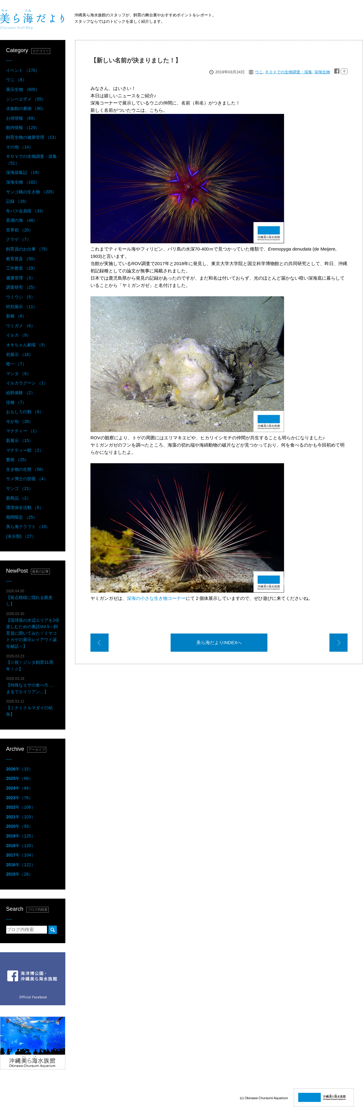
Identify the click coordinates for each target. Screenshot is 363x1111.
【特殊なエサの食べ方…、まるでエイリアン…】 (31, 685)
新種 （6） (16, 316)
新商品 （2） (18, 498)
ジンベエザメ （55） (26, 99)
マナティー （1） (22, 430)
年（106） (20, 807)
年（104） (20, 855)
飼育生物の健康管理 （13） (32, 137)
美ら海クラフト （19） (28, 526)
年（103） (20, 816)
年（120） (20, 845)
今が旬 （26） (19, 421)
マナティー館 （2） (25, 450)
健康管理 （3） (20, 277)
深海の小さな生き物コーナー (156, 598)
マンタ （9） (18, 373)
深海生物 (322, 72)
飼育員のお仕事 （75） (28, 249)
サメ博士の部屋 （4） (27, 478)
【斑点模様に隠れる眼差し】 (29, 597)
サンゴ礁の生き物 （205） (31, 191)
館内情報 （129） (23, 127)
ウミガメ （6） (20, 325)
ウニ (259, 72)
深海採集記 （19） (23, 172)
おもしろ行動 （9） (25, 411)
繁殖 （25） (17, 459)
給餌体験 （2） (20, 392)
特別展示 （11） (21, 306)
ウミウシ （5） (20, 296)
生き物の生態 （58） (26, 469)
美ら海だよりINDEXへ (219, 642)
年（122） (20, 864)
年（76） (19, 797)
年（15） (19, 769)
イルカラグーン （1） (27, 383)
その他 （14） (19, 147)
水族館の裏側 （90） (26, 108)
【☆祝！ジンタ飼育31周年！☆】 (29, 662)
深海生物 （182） (23, 182)
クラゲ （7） (18, 239)
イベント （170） (23, 70)
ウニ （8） (16, 79)
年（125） (20, 835)
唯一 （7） (16, 363)
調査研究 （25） (21, 287)
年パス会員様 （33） (26, 210)
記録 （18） (17, 201)
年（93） (19, 826)
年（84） (19, 788)
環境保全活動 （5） (25, 507)
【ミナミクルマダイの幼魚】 (29, 708)
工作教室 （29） (21, 268)
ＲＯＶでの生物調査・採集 (288, 72)
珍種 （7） (16, 402)
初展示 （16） (19, 354)
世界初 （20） (19, 230)
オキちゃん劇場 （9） (27, 344)
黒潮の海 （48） (21, 220)
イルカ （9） (18, 335)
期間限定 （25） (21, 517)
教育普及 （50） (21, 258)
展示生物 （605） (23, 89)
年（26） (19, 874)
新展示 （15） (19, 440)
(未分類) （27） (21, 536)
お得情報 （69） (21, 118)
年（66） (19, 778)
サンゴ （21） (19, 488)
